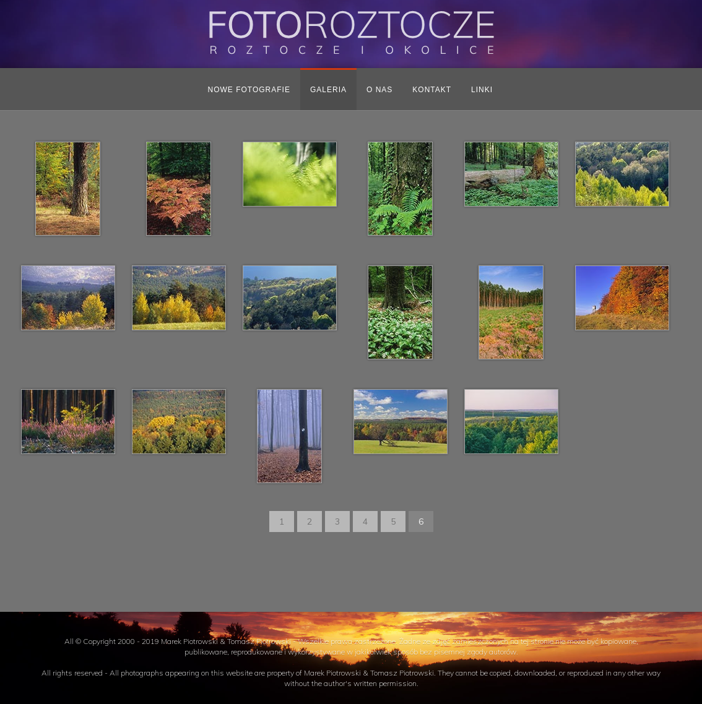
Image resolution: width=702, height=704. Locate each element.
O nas (379, 89)
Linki (482, 89)
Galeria (328, 89)
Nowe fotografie (249, 89)
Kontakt (431, 89)
